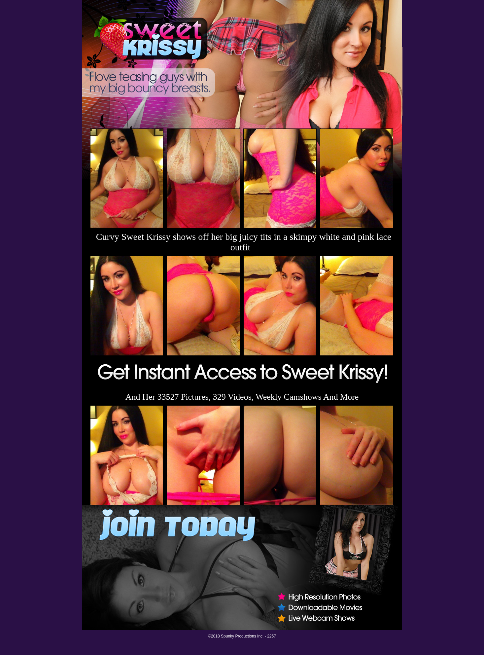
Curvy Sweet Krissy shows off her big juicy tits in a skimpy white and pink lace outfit (244, 242)
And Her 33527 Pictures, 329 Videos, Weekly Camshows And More (242, 397)
